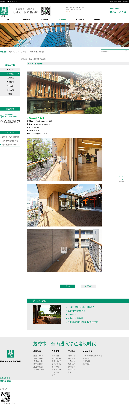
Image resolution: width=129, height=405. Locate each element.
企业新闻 (86, 358)
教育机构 (13, 82)
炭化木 (25, 52)
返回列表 (88, 286)
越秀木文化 (38, 361)
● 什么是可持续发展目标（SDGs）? (80, 307)
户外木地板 (56, 358)
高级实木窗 (56, 369)
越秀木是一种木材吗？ (10, 145)
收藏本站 (112, 1)
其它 (13, 94)
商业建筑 (13, 74)
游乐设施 (55, 372)
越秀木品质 (38, 367)
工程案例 (62, 19)
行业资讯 (86, 361)
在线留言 (119, 1)
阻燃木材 (33, 52)
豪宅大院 (13, 90)
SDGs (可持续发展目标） (93, 356)
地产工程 (13, 70)
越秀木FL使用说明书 (10, 141)
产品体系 (44, 19)
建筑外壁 (55, 356)
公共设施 (13, 78)
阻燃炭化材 (43, 52)
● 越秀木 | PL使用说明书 (75, 311)
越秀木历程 (38, 358)
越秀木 (11, 52)
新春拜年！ (70, 11)
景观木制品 (56, 361)
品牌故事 (26, 19)
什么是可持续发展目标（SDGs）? (77, 8)
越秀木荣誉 (38, 364)
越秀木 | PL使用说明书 (73, 9)
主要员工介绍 (39, 369)
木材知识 (86, 364)
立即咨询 (67, 286)
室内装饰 (55, 367)
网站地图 (125, 1)
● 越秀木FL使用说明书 (74, 318)
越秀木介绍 (38, 356)
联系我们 (97, 19)
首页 (9, 19)
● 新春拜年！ (71, 314)
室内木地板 (56, 364)
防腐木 (18, 52)
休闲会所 (13, 86)
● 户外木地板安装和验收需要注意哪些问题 (82, 322)
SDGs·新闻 (80, 19)
